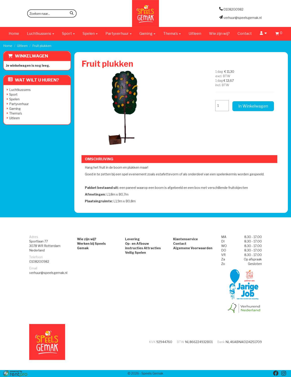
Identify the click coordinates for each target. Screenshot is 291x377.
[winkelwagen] (278, 34)
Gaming (15, 108)
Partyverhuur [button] (119, 33)
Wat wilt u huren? (33, 80)
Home (14, 33)
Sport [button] (68, 33)
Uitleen (195, 33)
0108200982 (39, 261)
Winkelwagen (31, 56)
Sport (13, 94)
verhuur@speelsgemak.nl (48, 273)
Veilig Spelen (135, 252)
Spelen (14, 99)
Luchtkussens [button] (40, 33)
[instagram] (284, 373)
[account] (263, 33)
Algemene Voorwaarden (192, 248)
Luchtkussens (20, 90)
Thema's (15, 113)
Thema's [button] (172, 33)
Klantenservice (185, 239)
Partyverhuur (19, 104)
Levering (132, 239)
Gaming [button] (147, 33)
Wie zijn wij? (219, 33)
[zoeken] (71, 13)
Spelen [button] (90, 33)
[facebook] (276, 373)
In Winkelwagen (253, 106)
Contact (245, 33)
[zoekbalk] (52, 13)
